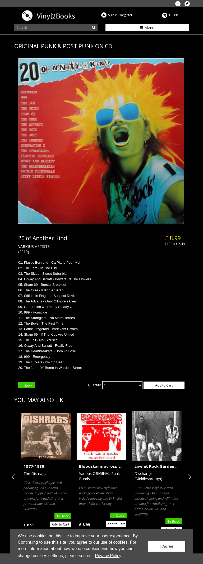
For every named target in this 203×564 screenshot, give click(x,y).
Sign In (113, 15)
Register (126, 15)
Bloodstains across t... (101, 466)
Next (188, 476)
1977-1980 (34, 466)
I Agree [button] (166, 546)
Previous (14, 476)
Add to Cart (164, 385)
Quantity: (95, 385)
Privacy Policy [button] (108, 555)
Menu (147, 27)
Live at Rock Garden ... (156, 466)
